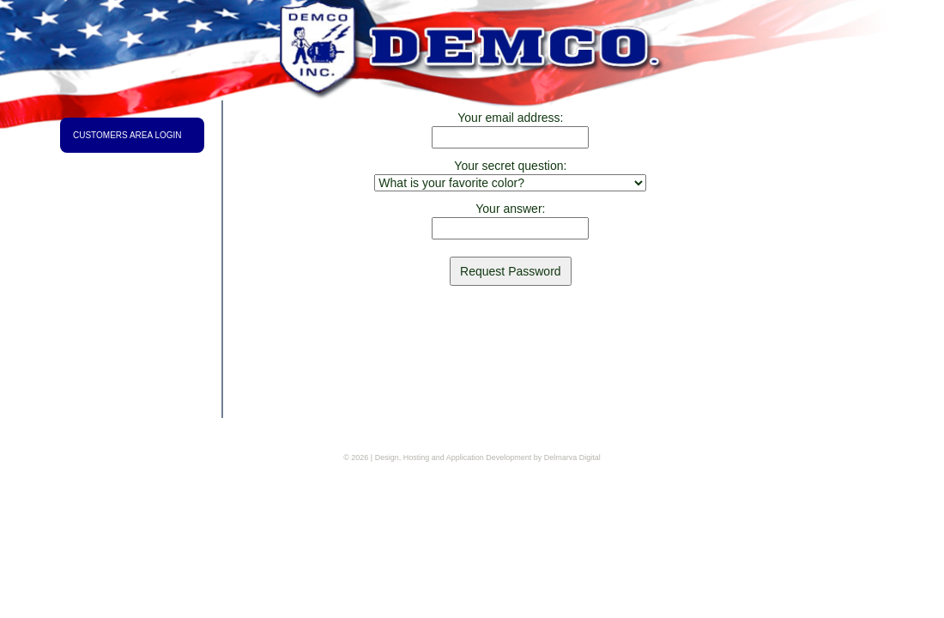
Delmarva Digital (572, 457)
